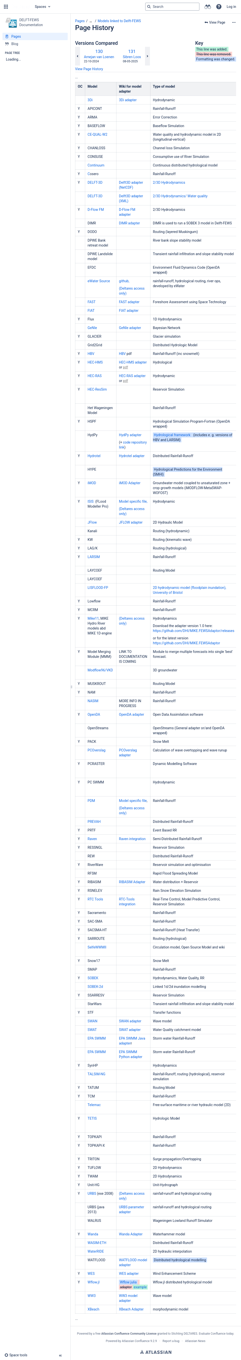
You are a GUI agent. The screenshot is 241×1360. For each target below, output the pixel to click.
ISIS (91, 501)
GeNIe (92, 328)
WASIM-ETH (97, 1243)
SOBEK (93, 978)
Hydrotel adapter (132, 456)
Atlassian (155, 1352)
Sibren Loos (132, 57)
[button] (5, 7)
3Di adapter (128, 100)
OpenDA (94, 714)
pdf (125, 367)
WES (91, 1274)
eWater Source (99, 281)
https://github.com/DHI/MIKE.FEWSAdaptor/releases (193, 631)
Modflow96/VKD (101, 670)
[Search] (149, 7)
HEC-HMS (95, 362)
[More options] (234, 22)
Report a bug (170, 1341)
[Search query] (172, 7)
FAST (92, 302)
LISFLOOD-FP (98, 588)
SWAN (92, 1021)
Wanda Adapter (131, 1234)
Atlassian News (195, 1341)
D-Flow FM (96, 210)
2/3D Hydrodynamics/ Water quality (180, 196)
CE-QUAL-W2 (97, 134)
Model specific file (133, 801)
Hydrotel (94, 456)
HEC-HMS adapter (133, 362)
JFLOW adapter (131, 522)
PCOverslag (97, 750)
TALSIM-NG (96, 1074)
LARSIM (94, 557)
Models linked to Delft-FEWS (119, 21)
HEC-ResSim (97, 389)
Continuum (96, 165)
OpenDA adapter (131, 714)
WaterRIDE (96, 1251)
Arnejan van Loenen (99, 57)
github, (124, 281)
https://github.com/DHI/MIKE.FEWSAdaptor (186, 643)
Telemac (94, 1105)
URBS (92, 1193)
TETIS (92, 1118)
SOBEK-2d (96, 987)
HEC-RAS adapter (132, 376)
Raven (92, 839)
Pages (80, 21)
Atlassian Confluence (136, 1341)
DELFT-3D (95, 182)
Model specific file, (133, 501)
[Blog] (35, 44)
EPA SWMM (97, 1038)
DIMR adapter (129, 223)
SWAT (92, 1030)
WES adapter (129, 1274)
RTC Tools (96, 899)
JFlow (92, 522)
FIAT (91, 311)
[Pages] (35, 36)
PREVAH (94, 822)
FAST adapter (129, 302)
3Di (90, 100)
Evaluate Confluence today (216, 1333)
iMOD (92, 483)
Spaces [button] (40, 7)
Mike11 (93, 618)
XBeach (93, 1309)
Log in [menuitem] (231, 7)
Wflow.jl (93, 1282)
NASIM (93, 701)
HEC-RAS (95, 376)
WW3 (92, 1296)
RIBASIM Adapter (132, 882)
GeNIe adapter (130, 328)
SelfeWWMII (97, 947)
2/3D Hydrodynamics (169, 182)
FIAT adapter (128, 311)
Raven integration (132, 839)
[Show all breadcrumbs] (91, 21)
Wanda (93, 1234)
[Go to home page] (20, 7)
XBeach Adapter (131, 1309)
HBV (91, 354)
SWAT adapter (130, 1030)
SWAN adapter (130, 1021)
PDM (92, 801)
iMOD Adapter (129, 483)
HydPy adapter (130, 435)
